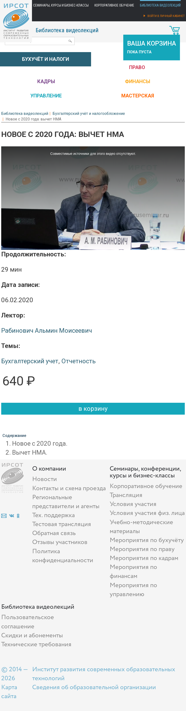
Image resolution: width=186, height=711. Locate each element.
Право (137, 67)
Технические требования (36, 644)
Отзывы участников (59, 542)
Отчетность (78, 361)
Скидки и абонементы (32, 635)
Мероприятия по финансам (133, 571)
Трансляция (126, 495)
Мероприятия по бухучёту (147, 540)
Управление (46, 96)
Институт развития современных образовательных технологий (103, 674)
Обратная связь (54, 533)
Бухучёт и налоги (45, 59)
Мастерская (137, 96)
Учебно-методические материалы (141, 527)
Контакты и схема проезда (69, 488)
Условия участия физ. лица (147, 513)
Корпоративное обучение (114, 5)
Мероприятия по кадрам (144, 558)
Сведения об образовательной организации (94, 687)
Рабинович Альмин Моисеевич (46, 330)
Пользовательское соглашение (27, 622)
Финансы (137, 81)
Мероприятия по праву (142, 549)
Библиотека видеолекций (160, 5)
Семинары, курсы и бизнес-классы (61, 5)
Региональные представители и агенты (66, 502)
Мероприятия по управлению (133, 590)
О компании (49, 469)
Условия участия (133, 504)
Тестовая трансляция (61, 524)
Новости (44, 479)
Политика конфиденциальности (62, 556)
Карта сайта (9, 692)
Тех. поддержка (53, 515)
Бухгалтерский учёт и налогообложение (89, 113)
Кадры (46, 81)
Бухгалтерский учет (29, 361)
